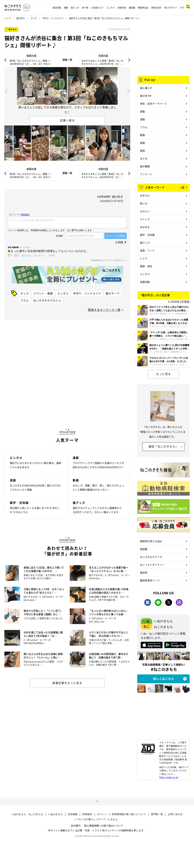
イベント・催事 (43, 293)
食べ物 (85, 8)
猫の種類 (145, 166)
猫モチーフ (113, 293)
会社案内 (76, 825)
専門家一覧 (157, 814)
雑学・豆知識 (147, 234)
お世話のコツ (97, 8)
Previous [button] (6, 90)
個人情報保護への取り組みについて (103, 825)
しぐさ (143, 258)
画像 (142, 142)
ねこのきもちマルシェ (47, 300)
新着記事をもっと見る (67, 683)
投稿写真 (122, 8)
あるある (145, 227)
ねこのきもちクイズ (151, 557)
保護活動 (145, 282)
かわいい (145, 211)
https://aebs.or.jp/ (168, 777)
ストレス (145, 219)
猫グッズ (145, 242)
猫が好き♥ (145, 95)
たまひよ (113, 819)
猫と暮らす (146, 88)
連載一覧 (67, 59)
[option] (67, 90)
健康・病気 (146, 266)
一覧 (181, 187)
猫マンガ (75, 8)
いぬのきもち (55, 814)
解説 (142, 150)
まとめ (143, 158)
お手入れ (145, 195)
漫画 (142, 119)
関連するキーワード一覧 (104, 310)
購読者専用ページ (150, 580)
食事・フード (147, 250)
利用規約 (87, 814)
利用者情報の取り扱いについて (129, 814)
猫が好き (20, 18)
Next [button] (128, 90)
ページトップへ (97, 801)
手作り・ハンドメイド (52, 18)
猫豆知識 (57, 8)
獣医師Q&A (143, 8)
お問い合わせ (175, 814)
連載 (66, 8)
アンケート (146, 174)
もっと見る (163, 374)
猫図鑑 (132, 8)
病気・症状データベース (153, 103)
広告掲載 (72, 814)
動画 (142, 135)
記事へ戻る (67, 120)
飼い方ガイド (170, 8)
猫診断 (143, 572)
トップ (7, 18)
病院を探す (156, 8)
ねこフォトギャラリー (152, 564)
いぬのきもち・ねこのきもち (27, 814)
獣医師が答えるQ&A (151, 541)
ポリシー (102, 814)
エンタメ (110, 8)
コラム (24, 300)
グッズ (34, 18)
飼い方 (143, 203)
